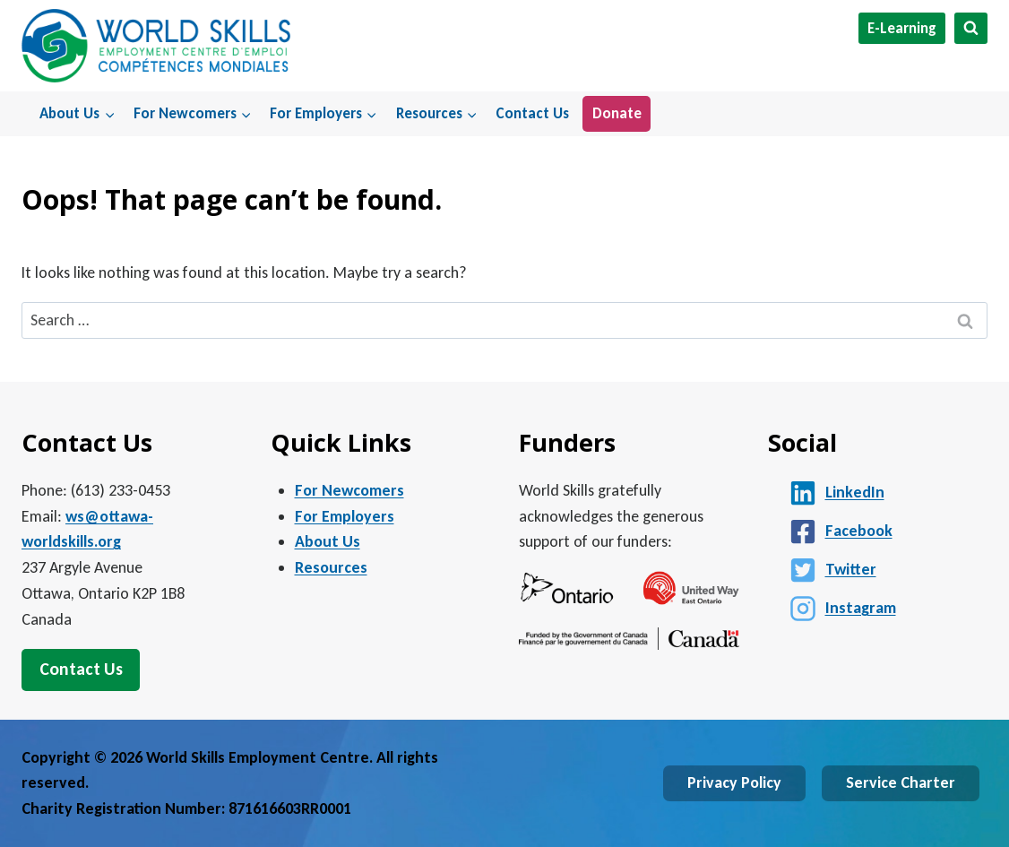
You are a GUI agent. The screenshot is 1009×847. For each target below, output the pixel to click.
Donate (617, 113)
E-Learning (901, 28)
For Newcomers (349, 490)
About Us (327, 541)
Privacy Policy (734, 782)
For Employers (344, 516)
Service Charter (900, 782)
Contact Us (532, 113)
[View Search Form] (970, 28)
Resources (331, 567)
